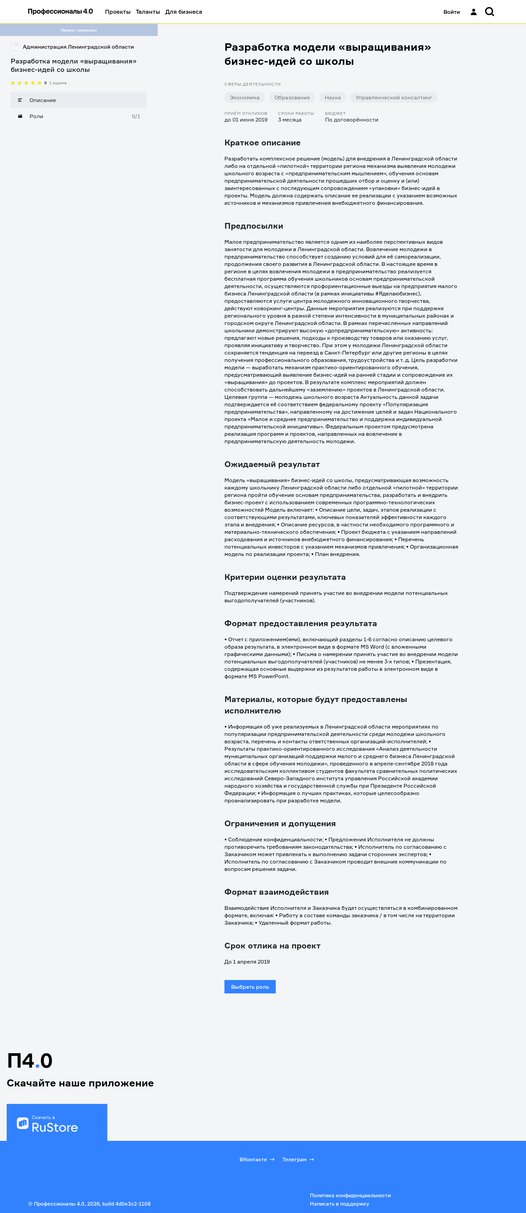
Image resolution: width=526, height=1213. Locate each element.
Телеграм (298, 1159)
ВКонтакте (258, 1159)
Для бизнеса (183, 11)
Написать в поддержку (339, 1203)
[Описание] (79, 100)
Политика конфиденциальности (350, 1195)
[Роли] (79, 116)
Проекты (117, 11)
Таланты (148, 11)
